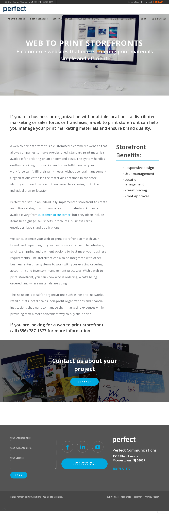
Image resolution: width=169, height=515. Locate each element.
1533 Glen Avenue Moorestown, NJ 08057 (21, 2)
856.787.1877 (121, 469)
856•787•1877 (47, 2)
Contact (158, 2)
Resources (146, 2)
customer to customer (54, 215)
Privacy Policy (152, 497)
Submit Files (133, 2)
